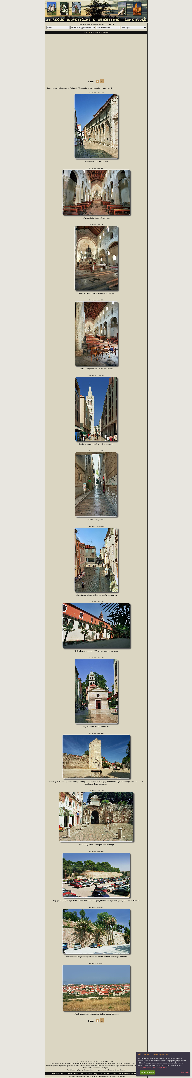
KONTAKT (106, 1074)
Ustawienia (184, 1072)
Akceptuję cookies (147, 1072)
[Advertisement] (96, 55)
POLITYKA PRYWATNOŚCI (125, 1074)
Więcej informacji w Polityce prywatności (152, 1067)
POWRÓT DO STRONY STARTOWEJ (75, 1074)
